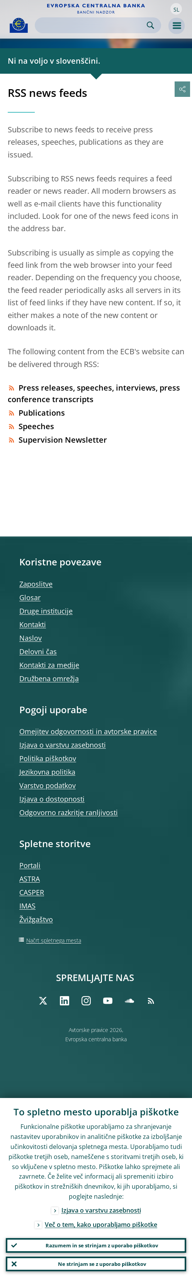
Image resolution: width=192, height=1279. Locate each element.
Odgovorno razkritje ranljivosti (68, 812)
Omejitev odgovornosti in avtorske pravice (88, 731)
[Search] (91, 25)
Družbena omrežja (49, 678)
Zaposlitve (36, 584)
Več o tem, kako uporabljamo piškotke (101, 1224)
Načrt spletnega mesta (53, 940)
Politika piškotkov (47, 758)
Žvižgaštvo (36, 919)
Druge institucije (46, 611)
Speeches (31, 426)
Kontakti (32, 624)
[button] (176, 9)
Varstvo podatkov (47, 785)
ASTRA (29, 878)
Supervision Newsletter (57, 440)
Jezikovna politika (47, 772)
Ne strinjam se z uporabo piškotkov (102, 1263)
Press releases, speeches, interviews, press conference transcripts (94, 393)
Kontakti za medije (49, 665)
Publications (36, 413)
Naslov (30, 638)
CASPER (31, 892)
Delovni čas (38, 651)
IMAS (27, 905)
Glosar (30, 597)
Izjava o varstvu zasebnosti (62, 744)
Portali (30, 865)
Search (150, 25)
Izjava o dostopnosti (52, 799)
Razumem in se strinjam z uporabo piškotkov (102, 1245)
